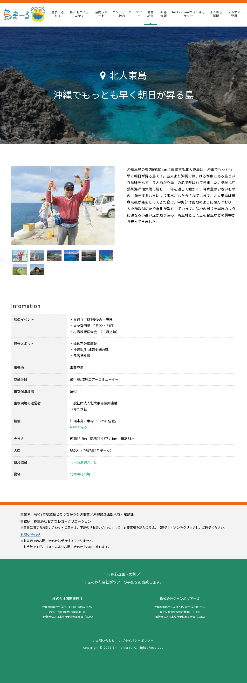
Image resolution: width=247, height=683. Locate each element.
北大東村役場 (80, 474)
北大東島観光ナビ (83, 462)
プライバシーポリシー (136, 640)
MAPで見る (78, 426)
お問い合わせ (30, 534)
